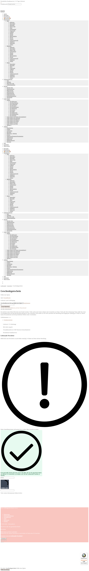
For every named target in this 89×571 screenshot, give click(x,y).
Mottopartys (7, 153)
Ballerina (12, 22)
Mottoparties (7, 19)
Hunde (11, 35)
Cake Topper (7, 98)
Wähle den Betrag (5, 569)
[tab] (46, 320)
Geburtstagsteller (11, 85)
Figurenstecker (10, 93)
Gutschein (6, 144)
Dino (11, 28)
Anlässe (6, 126)
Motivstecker (10, 90)
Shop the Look (10, 83)
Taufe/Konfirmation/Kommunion (15, 136)
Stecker (5, 86)
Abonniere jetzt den (11, 536)
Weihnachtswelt (11, 140)
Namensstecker (10, 89)
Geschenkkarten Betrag (7, 303)
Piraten (11, 39)
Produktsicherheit (8, 320)
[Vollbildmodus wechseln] (2, 540)
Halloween (9, 139)
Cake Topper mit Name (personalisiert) (16, 117)
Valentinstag (10, 137)
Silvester (9, 142)
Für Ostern (12, 110)
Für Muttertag (13, 108)
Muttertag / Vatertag (12, 133)
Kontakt (6, 521)
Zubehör (9, 82)
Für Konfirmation (14, 107)
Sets (8, 80)
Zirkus (11, 44)
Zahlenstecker (10, 92)
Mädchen (9, 46)
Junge (8, 62)
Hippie (11, 33)
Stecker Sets (10, 87)
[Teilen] (4, 540)
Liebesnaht (3, 286)
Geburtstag (9, 130)
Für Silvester (13, 115)
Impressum (6, 520)
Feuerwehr (12, 30)
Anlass (8, 100)
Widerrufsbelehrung (9, 516)
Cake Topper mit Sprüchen (13, 118)
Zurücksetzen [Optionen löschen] (27, 303)
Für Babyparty (13, 101)
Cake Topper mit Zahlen (13, 121)
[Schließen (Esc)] (5, 540)
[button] (13, 308)
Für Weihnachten (14, 114)
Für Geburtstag (13, 104)
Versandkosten (6, 297)
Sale (5, 143)
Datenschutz (7, 514)
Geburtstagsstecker (11, 96)
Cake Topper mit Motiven (13, 119)
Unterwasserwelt (14, 40)
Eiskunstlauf (13, 29)
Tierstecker (9, 97)
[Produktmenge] (7, 305)
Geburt (8, 129)
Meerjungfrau (13, 36)
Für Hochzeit (13, 105)
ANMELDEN (4, 484)
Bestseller (6, 15)
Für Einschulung (14, 103)
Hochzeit (9, 132)
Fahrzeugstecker (11, 94)
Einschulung (7, 16)
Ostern (8, 135)
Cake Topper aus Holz (12, 123)
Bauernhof (12, 23)
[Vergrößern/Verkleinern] (1, 540)
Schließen (3, 538)
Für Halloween (13, 112)
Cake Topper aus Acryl (12, 122)
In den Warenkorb (5, 306)
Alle (8, 21)
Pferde (11, 37)
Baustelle (12, 25)
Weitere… (9, 125)
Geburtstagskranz (8, 79)
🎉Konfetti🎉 (7, 18)
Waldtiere (12, 42)
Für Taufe (12, 111)
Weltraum (12, 43)
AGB (5, 518)
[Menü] (86, 553)
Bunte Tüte (12, 26)
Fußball (12, 32)
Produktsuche (4, 4)
